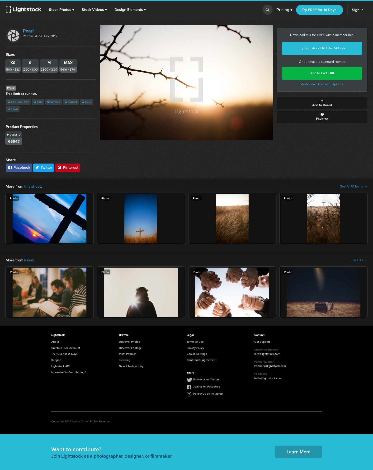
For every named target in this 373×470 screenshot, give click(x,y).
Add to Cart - (322, 73)
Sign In (358, 10)
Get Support (262, 342)
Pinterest (67, 167)
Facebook (19, 167)
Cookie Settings (197, 354)
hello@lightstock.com (268, 378)
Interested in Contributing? (68, 372)
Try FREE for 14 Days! (319, 10)
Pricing (284, 10)
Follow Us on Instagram (208, 394)
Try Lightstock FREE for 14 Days (322, 48)
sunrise (53, 102)
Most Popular (127, 354)
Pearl (28, 30)
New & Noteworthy (131, 366)
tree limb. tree (18, 102)
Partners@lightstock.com (270, 366)
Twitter (43, 167)
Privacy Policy (195, 348)
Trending (124, 360)
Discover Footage (130, 348)
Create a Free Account (65, 348)
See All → (360, 260)
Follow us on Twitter (206, 379)
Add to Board (322, 103)
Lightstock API (60, 366)
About (55, 342)
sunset (71, 102)
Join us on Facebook (206, 386)
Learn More (299, 451)
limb (38, 102)
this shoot (32, 186)
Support (56, 360)
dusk (86, 102)
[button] (61, 9)
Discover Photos (129, 342)
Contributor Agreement (202, 360)
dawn (13, 109)
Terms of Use (195, 342)
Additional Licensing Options (322, 84)
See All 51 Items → (353, 186)
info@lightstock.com (267, 354)
